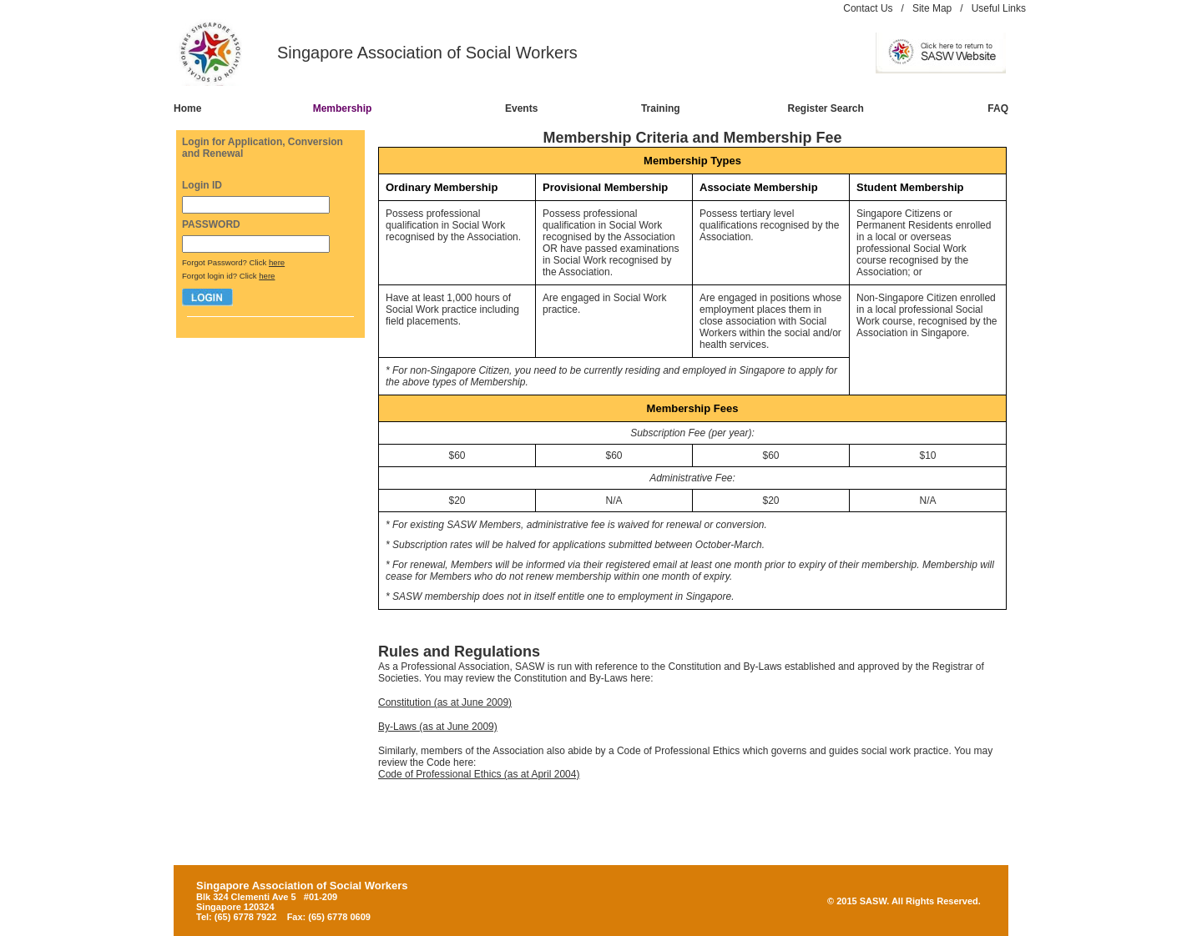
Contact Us (867, 8)
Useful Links (999, 8)
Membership (342, 108)
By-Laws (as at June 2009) (437, 726)
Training (660, 108)
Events (521, 108)
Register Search (826, 108)
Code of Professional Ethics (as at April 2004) (478, 774)
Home (187, 108)
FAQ (997, 108)
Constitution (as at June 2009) (445, 702)
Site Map (932, 8)
